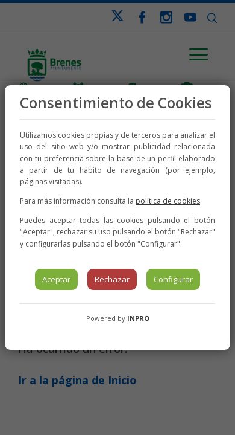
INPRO (138, 318)
